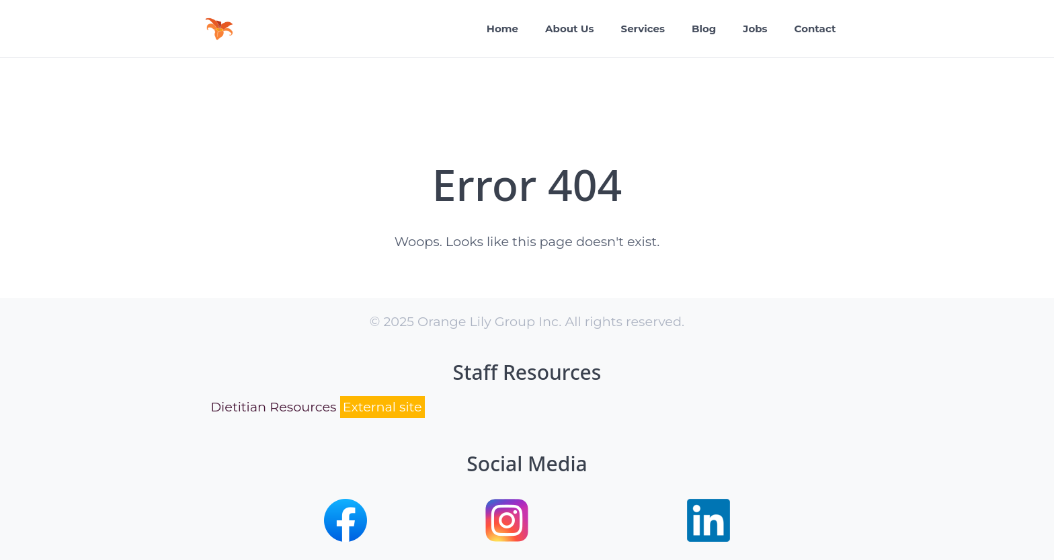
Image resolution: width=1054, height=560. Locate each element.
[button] (345, 537)
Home (502, 28)
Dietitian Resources (317, 407)
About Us (569, 28)
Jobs (755, 28)
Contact (815, 28)
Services (643, 28)
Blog (704, 28)
